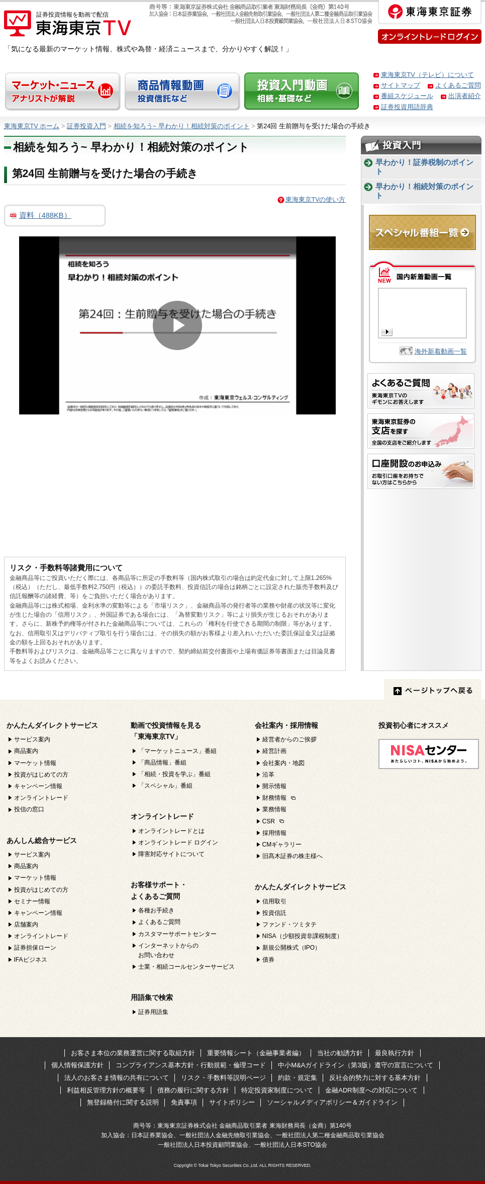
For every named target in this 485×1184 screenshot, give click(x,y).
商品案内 (26, 750)
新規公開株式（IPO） (291, 947)
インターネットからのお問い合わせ (168, 950)
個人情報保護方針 (77, 1065)
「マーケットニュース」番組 (177, 750)
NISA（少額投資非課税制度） (302, 936)
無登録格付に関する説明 (123, 1102)
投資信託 (274, 912)
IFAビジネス (30, 959)
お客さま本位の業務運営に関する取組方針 (133, 1053)
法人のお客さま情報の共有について (116, 1077)
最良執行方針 (394, 1053)
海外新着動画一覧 (441, 351)
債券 (268, 959)
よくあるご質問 (458, 85)
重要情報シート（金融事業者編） (256, 1053)
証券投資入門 (86, 126)
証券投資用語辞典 (407, 107)
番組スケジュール (407, 96)
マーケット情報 (35, 763)
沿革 (268, 774)
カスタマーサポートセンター (177, 934)
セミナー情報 (32, 901)
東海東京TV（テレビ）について (427, 74)
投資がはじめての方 (41, 774)
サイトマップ (400, 85)
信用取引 (274, 901)
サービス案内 (32, 739)
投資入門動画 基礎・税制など (302, 91)
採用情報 (274, 832)
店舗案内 (26, 924)
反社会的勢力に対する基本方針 (375, 1077)
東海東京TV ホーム (32, 126)
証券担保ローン (35, 947)
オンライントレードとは (171, 830)
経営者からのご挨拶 (289, 739)
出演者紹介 (464, 96)
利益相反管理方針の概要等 (106, 1090)
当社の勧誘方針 (340, 1053)
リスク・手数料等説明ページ (223, 1077)
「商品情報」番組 (162, 762)
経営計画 (274, 750)
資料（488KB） (45, 215)
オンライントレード (41, 797)
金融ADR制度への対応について (371, 1090)
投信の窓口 (29, 809)
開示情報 (274, 786)
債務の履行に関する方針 (193, 1090)
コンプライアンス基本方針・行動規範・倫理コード (191, 1065)
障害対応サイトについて (171, 854)
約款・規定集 (297, 1077)
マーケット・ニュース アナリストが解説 (63, 91)
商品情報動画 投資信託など (183, 91)
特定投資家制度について (277, 1090)
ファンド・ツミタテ (289, 924)
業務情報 (274, 809)
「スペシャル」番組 (165, 785)
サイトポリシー (232, 1102)
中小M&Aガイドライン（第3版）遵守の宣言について (355, 1065)
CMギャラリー (282, 844)
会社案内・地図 (283, 763)
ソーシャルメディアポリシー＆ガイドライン (332, 1102)
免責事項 (184, 1102)
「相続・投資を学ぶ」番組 (174, 774)
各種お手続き (156, 910)
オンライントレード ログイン (178, 842)
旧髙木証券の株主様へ (292, 856)
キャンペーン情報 (38, 786)
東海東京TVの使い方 (315, 199)
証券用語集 (153, 1012)
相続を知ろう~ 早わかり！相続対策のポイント (182, 126)
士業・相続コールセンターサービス (186, 966)
